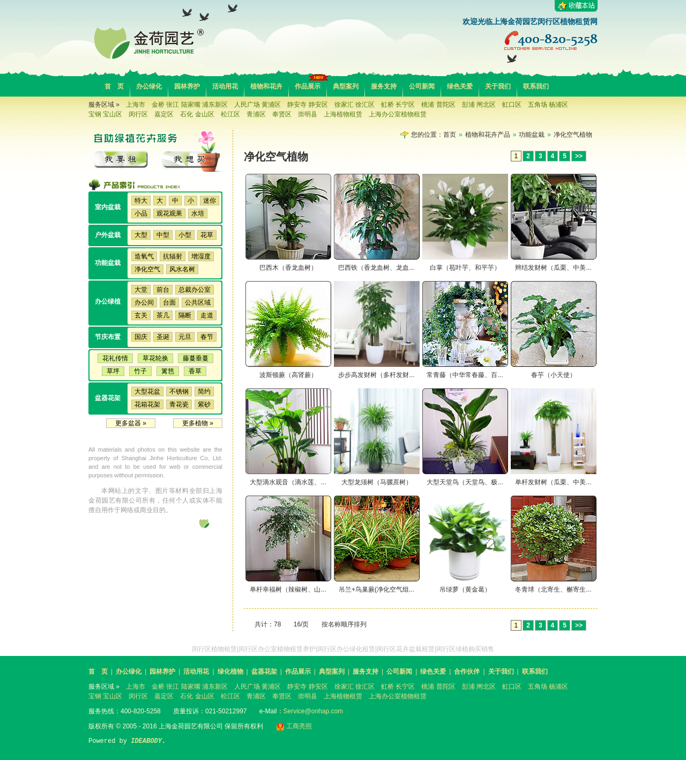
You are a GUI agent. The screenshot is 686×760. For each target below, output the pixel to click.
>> (579, 156)
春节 (206, 337)
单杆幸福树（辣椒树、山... (288, 589)
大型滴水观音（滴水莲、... (288, 482)
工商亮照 (294, 726)
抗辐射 (172, 256)
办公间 (144, 302)
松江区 (230, 114)
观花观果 (169, 213)
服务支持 (384, 86)
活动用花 (225, 86)
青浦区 (256, 114)
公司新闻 (422, 86)
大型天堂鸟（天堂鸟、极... (465, 482)
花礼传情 (115, 358)
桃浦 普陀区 (438, 104)
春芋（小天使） (553, 375)
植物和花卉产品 (487, 134)
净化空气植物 (573, 134)
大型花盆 (147, 391)
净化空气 (147, 269)
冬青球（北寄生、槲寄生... (553, 589)
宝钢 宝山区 (105, 114)
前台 (162, 289)
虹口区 (511, 104)
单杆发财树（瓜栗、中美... (553, 482)
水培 (197, 213)
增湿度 (201, 256)
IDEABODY (146, 741)
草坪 (113, 371)
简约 (204, 391)
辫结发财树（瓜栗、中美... (553, 267)
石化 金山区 (197, 114)
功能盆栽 (532, 134)
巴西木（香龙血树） (288, 267)
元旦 (184, 337)
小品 (141, 213)
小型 (184, 235)
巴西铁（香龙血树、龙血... (376, 267)
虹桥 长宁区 (398, 104)
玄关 (141, 315)
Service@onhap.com (314, 711)
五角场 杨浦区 (548, 104)
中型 (162, 235)
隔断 (184, 315)
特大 (141, 200)
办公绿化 (149, 86)
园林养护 (187, 86)
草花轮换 (155, 358)
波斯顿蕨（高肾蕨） (288, 375)
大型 (141, 235)
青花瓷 (179, 404)
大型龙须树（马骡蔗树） (376, 482)
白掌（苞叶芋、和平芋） (465, 267)
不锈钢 (179, 391)
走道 (206, 315)
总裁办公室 (194, 289)
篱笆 (167, 371)
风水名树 (182, 269)
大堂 (141, 289)
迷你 (209, 200)
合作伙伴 (467, 671)
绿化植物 (230, 671)
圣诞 (162, 337)
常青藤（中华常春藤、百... (465, 375)
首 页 (114, 86)
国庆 (141, 337)
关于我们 (498, 86)
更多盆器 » (130, 423)
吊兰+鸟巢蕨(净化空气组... (376, 589)
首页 (449, 134)
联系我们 (536, 86)
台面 (169, 302)
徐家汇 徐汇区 (354, 104)
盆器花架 (264, 671)
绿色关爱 (460, 86)
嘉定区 (164, 114)
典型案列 (346, 86)
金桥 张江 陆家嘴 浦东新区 (190, 104)
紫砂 (204, 404)
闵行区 (138, 114)
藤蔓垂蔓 (195, 358)
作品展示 (307, 86)
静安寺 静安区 (307, 104)
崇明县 (307, 114)
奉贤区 (282, 114)
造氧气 (144, 256)
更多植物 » (197, 423)
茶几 (162, 315)
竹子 (140, 371)
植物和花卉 (266, 86)
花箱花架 (147, 404)
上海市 (135, 104)
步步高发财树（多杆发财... (376, 375)
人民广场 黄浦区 (257, 104)
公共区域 (198, 302)
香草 (195, 371)
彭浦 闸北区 (479, 104)
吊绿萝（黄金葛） (465, 589)
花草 (206, 235)
